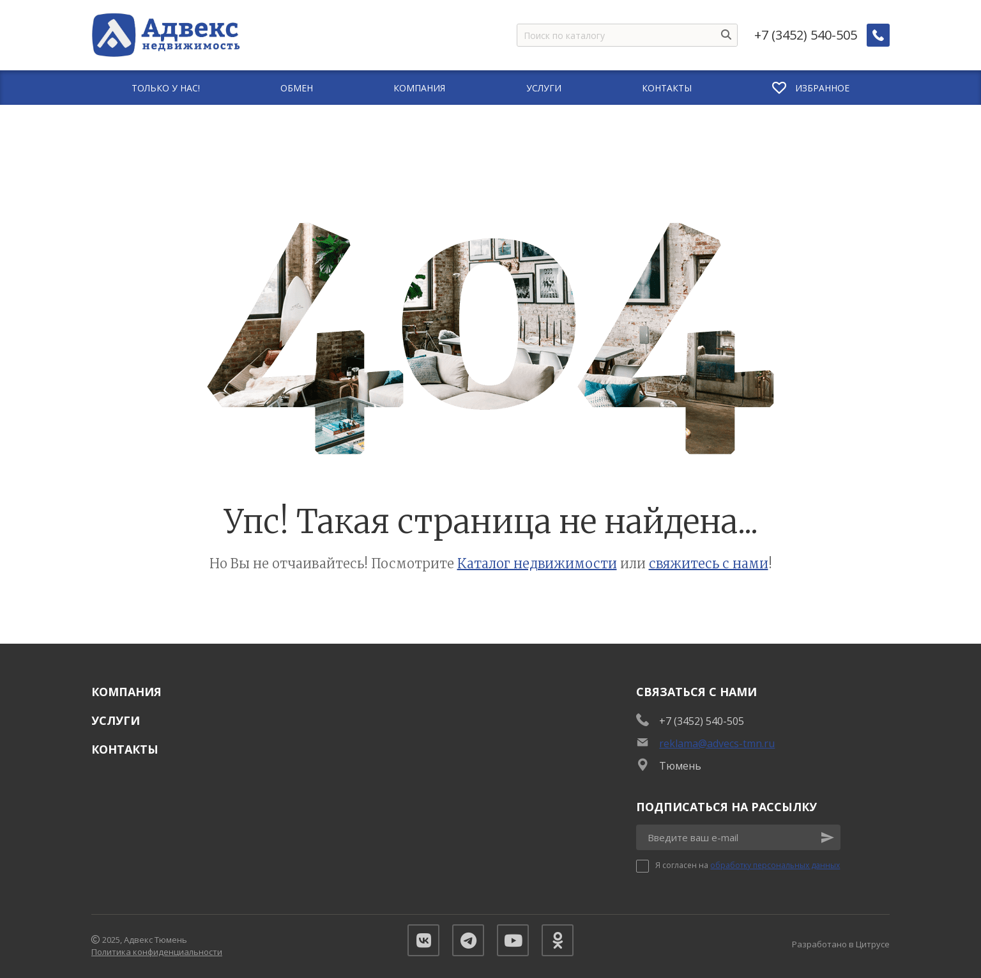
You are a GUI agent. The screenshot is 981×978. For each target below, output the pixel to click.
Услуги (115, 720)
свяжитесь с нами (708, 563)
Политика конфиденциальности (156, 952)
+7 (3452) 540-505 (805, 35)
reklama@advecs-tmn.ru (717, 743)
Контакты (124, 749)
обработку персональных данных (775, 865)
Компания (126, 691)
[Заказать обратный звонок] (878, 35)
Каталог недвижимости (537, 563)
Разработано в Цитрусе (841, 944)
